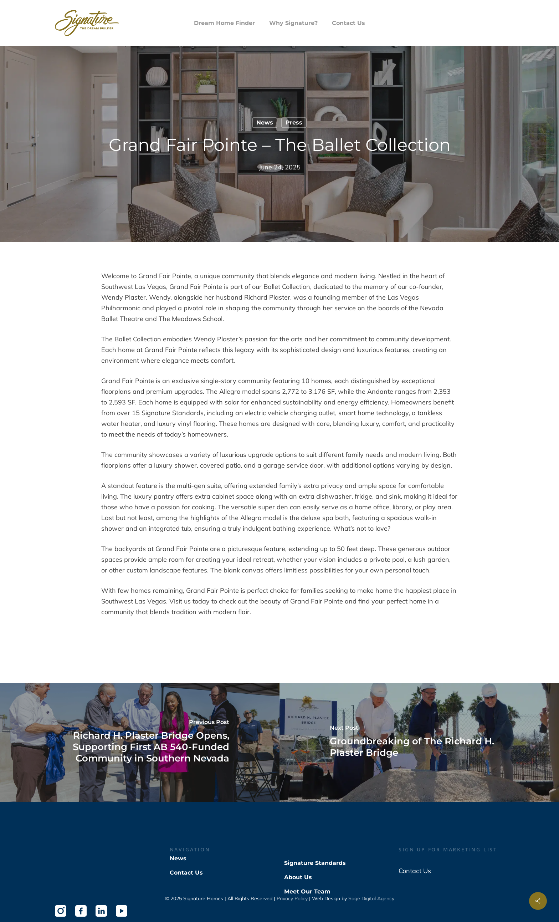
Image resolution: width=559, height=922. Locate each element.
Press (294, 122)
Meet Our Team (307, 891)
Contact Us (186, 872)
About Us (298, 877)
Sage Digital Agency (371, 898)
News (264, 122)
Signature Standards (315, 863)
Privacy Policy (292, 898)
